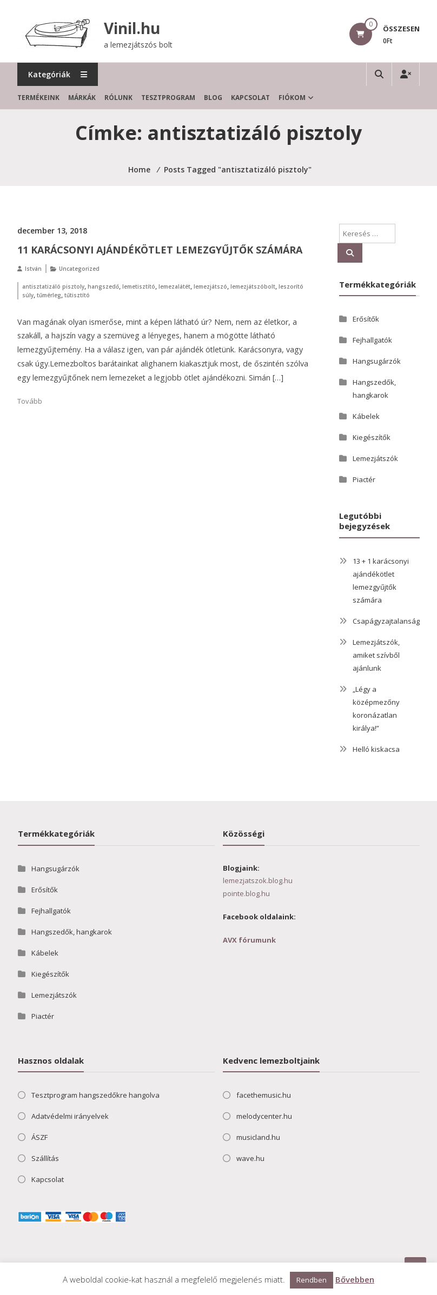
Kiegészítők (371, 437)
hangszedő (103, 286)
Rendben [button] (311, 1280)
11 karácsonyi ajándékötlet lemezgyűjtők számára (159, 249)
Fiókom (292, 97)
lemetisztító (138, 286)
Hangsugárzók (377, 361)
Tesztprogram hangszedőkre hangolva (95, 1095)
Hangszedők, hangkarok (71, 932)
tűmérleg (49, 295)
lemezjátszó (210, 286)
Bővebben (354, 1279)
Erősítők (366, 319)
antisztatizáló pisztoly (53, 286)
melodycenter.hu (264, 1116)
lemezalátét (174, 286)
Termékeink (38, 97)
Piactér (364, 479)
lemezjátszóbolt (252, 286)
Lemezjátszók (375, 458)
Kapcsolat (250, 97)
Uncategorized (79, 268)
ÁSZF (39, 1137)
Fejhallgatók (372, 340)
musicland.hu (258, 1137)
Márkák (82, 97)
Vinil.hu (132, 28)
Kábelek (366, 416)
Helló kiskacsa (376, 749)
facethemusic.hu (263, 1095)
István (33, 268)
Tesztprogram (168, 97)
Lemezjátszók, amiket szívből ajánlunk (376, 655)
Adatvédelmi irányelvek (70, 1116)
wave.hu (250, 1158)
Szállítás (45, 1158)
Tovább (29, 401)
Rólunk (118, 97)
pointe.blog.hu (246, 893)
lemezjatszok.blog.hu (258, 880)
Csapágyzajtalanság (386, 621)
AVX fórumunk (249, 940)
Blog (213, 97)
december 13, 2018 (52, 230)
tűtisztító (77, 295)
